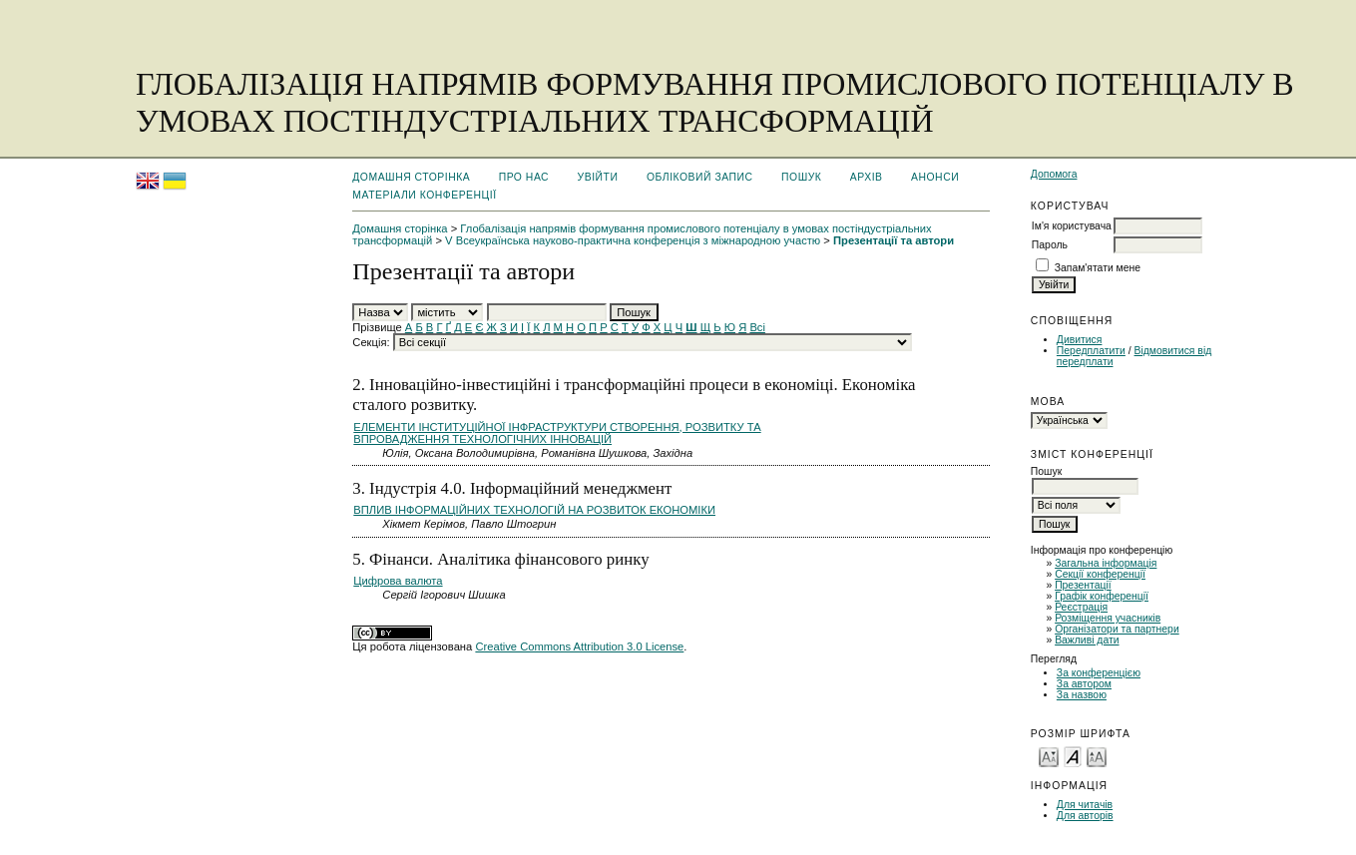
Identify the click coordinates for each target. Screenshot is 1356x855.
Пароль (1050, 244)
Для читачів (1085, 804)
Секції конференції (1100, 574)
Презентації (1083, 585)
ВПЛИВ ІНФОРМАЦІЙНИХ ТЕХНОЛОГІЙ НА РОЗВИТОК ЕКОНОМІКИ (534, 510)
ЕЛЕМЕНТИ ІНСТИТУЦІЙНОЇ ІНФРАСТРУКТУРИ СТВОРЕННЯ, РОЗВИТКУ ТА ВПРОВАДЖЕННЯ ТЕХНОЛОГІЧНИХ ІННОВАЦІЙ (556, 433)
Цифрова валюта (397, 581)
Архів (866, 177)
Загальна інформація (1105, 563)
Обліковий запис (700, 177)
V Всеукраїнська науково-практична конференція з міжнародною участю (632, 240)
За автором (1084, 683)
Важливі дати (1087, 640)
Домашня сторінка (411, 177)
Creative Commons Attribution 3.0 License (579, 646)
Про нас (524, 177)
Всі (757, 327)
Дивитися (1080, 339)
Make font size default (1073, 755)
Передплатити (1091, 350)
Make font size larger (1097, 755)
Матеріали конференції (424, 195)
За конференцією (1098, 672)
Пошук (801, 177)
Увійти (598, 177)
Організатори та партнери (1117, 629)
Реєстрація (1081, 607)
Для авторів (1085, 815)
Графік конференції (1101, 596)
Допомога (1054, 174)
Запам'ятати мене (1097, 267)
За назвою (1082, 694)
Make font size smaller (1049, 755)
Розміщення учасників (1107, 618)
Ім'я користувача (1072, 225)
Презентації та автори (893, 240)
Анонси (935, 177)
